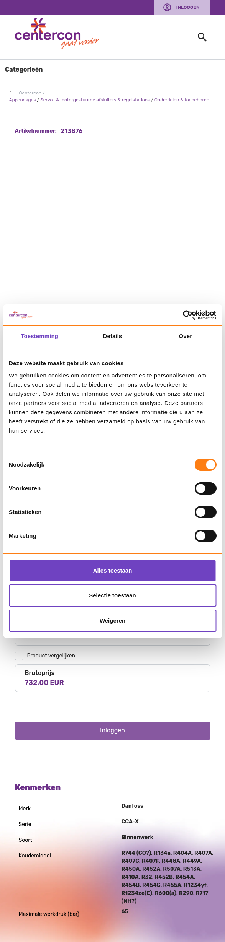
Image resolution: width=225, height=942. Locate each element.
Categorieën (24, 69)
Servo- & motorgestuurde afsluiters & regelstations (95, 99)
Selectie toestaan (112, 595)
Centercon (30, 93)
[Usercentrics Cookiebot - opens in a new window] (182, 315)
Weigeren (112, 620)
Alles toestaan (112, 570)
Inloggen (188, 7)
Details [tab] (112, 336)
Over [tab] (185, 336)
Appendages (22, 99)
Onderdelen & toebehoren (181, 99)
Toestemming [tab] (39, 336)
